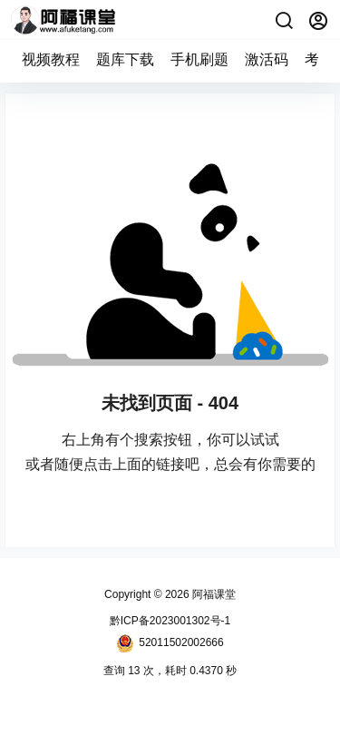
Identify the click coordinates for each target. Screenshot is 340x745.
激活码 (266, 59)
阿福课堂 (212, 594)
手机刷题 (199, 59)
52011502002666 (169, 643)
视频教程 (51, 59)
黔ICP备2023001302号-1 (170, 620)
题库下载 (125, 59)
